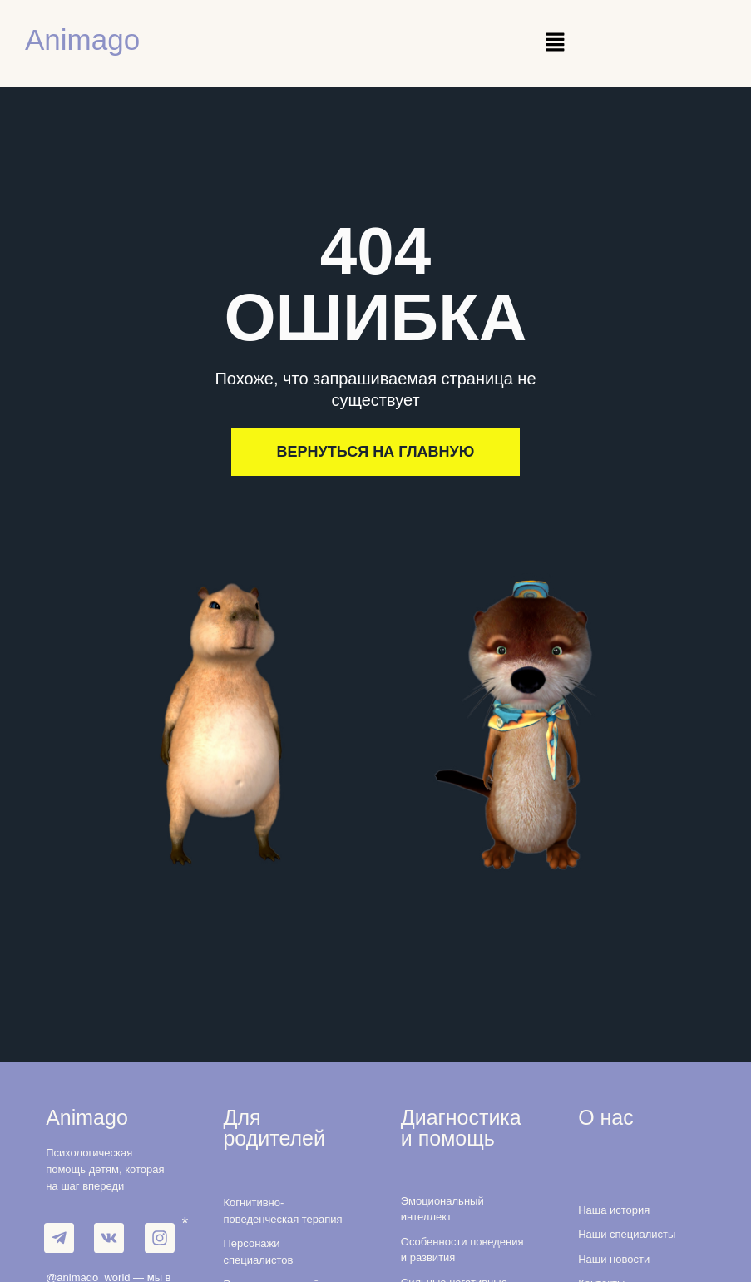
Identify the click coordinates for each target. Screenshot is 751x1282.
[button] (554, 43)
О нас (606, 1117)
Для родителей (274, 1128)
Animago (82, 39)
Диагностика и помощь (461, 1128)
